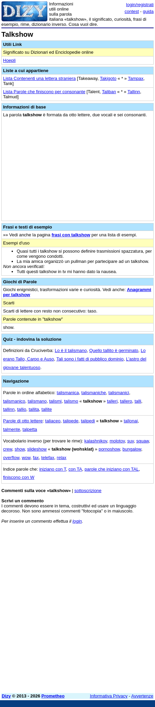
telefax (47, 457)
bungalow (132, 449)
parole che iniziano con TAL (111, 469)
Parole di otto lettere (23, 420)
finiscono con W (18, 477)
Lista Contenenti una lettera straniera (39, 78)
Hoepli (9, 60)
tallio (21, 409)
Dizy (6, 695)
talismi (55, 401)
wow (26, 457)
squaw (142, 440)
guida (148, 11)
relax (61, 457)
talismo (71, 401)
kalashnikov (95, 440)
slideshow (37, 449)
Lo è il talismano (71, 350)
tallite (47, 409)
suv (130, 440)
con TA (75, 469)
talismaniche (93, 392)
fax (35, 457)
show (20, 449)
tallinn (9, 409)
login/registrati (140, 4)
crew (7, 449)
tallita (34, 409)
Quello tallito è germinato (113, 350)
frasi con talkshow (70, 234)
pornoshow (109, 449)
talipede (71, 420)
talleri (112, 401)
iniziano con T (52, 469)
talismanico (14, 401)
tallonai (131, 420)
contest (132, 11)
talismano (37, 401)
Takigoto (108, 78)
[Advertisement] (77, 610)
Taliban (109, 91)
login (77, 521)
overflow (11, 457)
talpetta (29, 429)
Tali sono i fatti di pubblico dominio (89, 358)
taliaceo (53, 420)
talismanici (118, 392)
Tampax (135, 78)
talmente (11, 429)
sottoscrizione (87, 490)
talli (138, 401)
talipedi (88, 420)
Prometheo (53, 695)
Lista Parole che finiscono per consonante (44, 91)
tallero (126, 401)
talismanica (68, 392)
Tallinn (133, 91)
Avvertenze (142, 695)
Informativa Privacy (109, 695)
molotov (117, 440)
